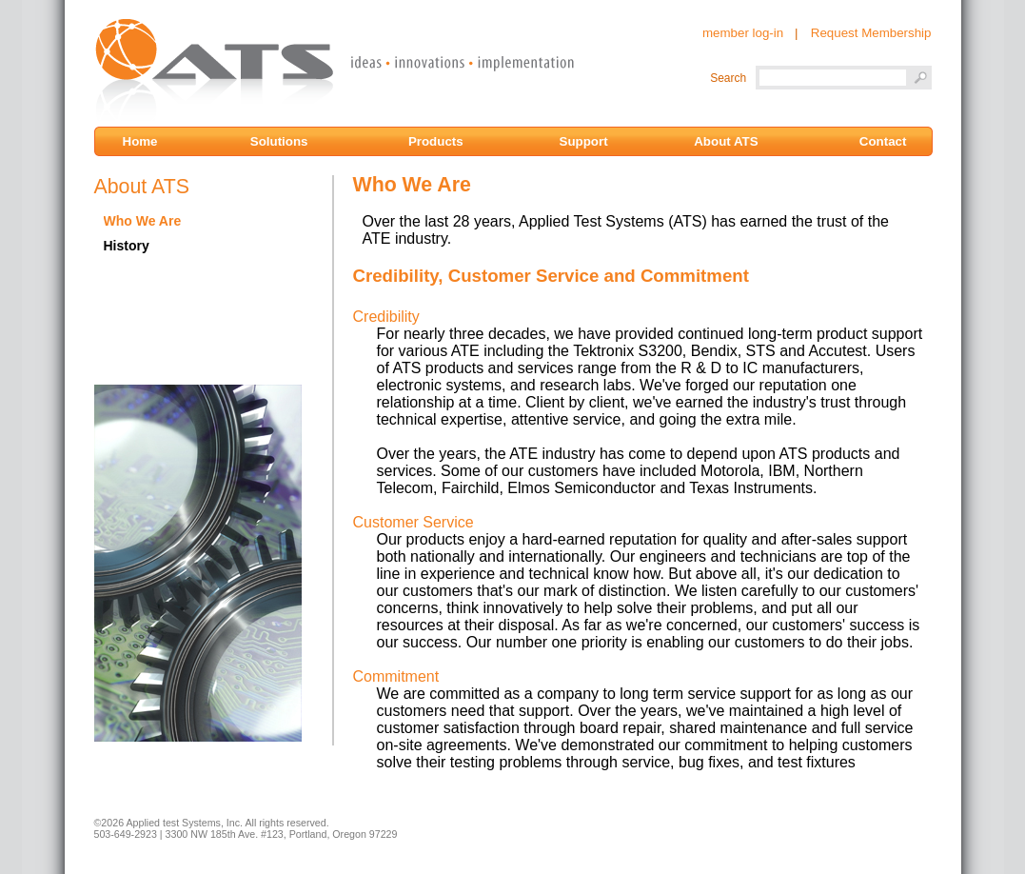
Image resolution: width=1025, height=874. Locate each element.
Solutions (280, 141)
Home (147, 141)
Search (728, 78)
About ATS (726, 141)
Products (437, 141)
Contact (883, 141)
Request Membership (871, 33)
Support (586, 141)
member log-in (742, 33)
